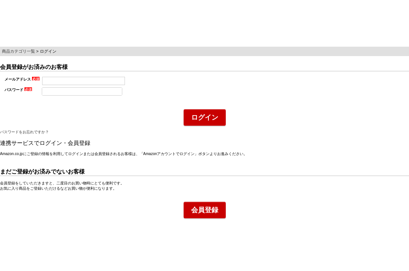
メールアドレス (22, 79)
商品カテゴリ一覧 (18, 51)
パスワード (18, 90)
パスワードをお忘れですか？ (24, 132)
